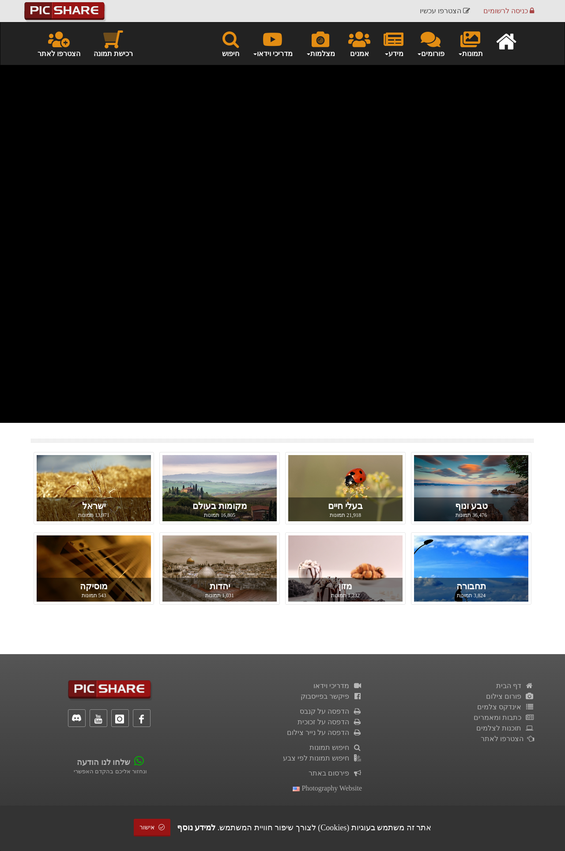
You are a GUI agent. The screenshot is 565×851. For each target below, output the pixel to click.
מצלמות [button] (320, 43)
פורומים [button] (430, 43)
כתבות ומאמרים (504, 717)
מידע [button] (393, 43)
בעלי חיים (345, 506)
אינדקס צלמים (505, 707)
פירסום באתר (335, 773)
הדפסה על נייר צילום (324, 732)
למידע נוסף (196, 827)
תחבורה (471, 586)
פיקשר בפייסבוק (331, 696)
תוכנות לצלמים (505, 728)
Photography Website (327, 788)
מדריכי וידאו (337, 685)
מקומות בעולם (219, 506)
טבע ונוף (471, 506)
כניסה (508, 11)
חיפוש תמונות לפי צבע (322, 758)
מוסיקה (94, 586)
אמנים (359, 43)
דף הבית (515, 685)
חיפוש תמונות (335, 747)
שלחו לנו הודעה (103, 762)
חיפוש (230, 43)
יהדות (220, 586)
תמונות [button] (470, 43)
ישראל (93, 506)
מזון (345, 586)
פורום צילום (510, 696)
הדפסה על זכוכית (330, 722)
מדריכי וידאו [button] (272, 43)
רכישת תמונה (113, 43)
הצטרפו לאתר (59, 43)
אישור (152, 827)
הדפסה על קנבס (331, 711)
